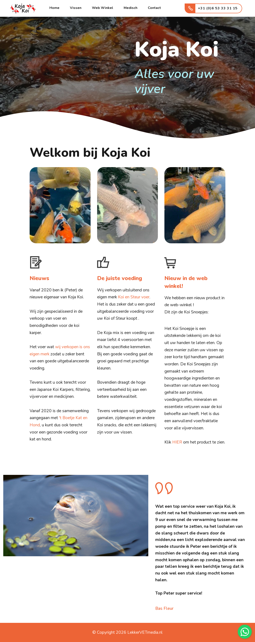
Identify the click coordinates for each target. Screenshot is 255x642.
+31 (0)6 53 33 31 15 (213, 8)
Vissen (75, 7)
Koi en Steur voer (133, 297)
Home (54, 7)
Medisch (130, 7)
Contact (154, 7)
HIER (177, 442)
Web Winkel (102, 7)
